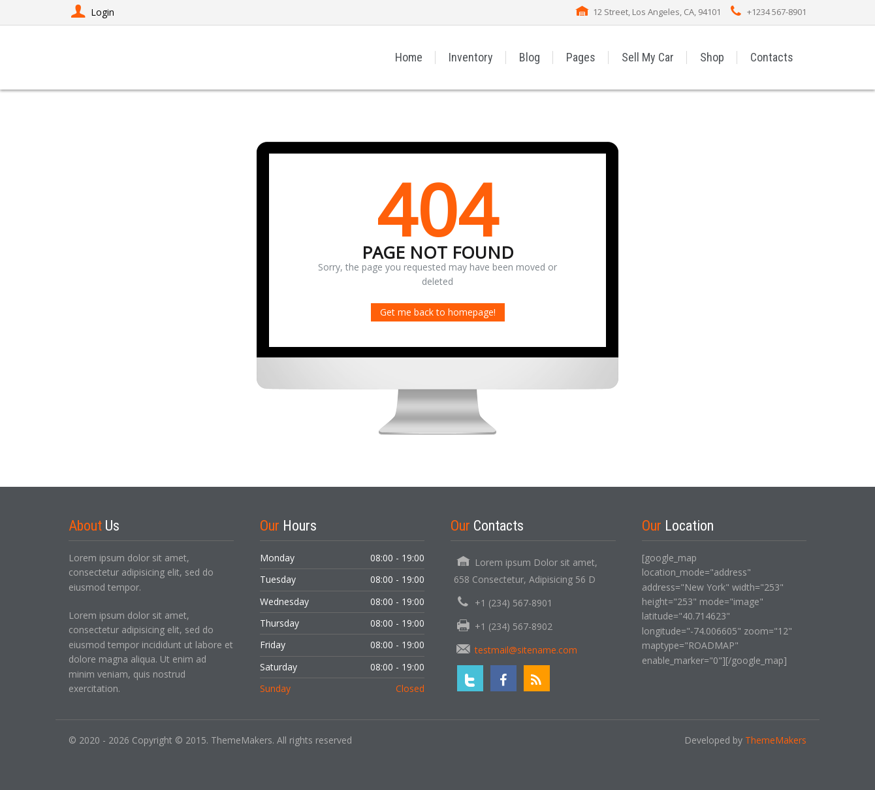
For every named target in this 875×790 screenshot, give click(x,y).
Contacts (771, 57)
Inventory (471, 57)
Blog (529, 57)
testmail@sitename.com (526, 650)
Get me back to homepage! (438, 312)
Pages (581, 57)
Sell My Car (648, 57)
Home (408, 57)
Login (91, 12)
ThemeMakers (775, 740)
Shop (712, 57)
